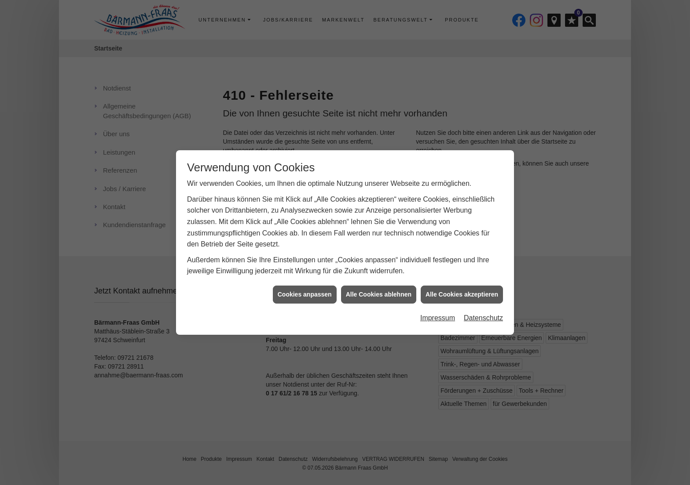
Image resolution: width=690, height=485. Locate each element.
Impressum (437, 315)
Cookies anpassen (305, 292)
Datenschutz (483, 315)
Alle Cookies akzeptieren (462, 292)
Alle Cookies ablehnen (378, 292)
